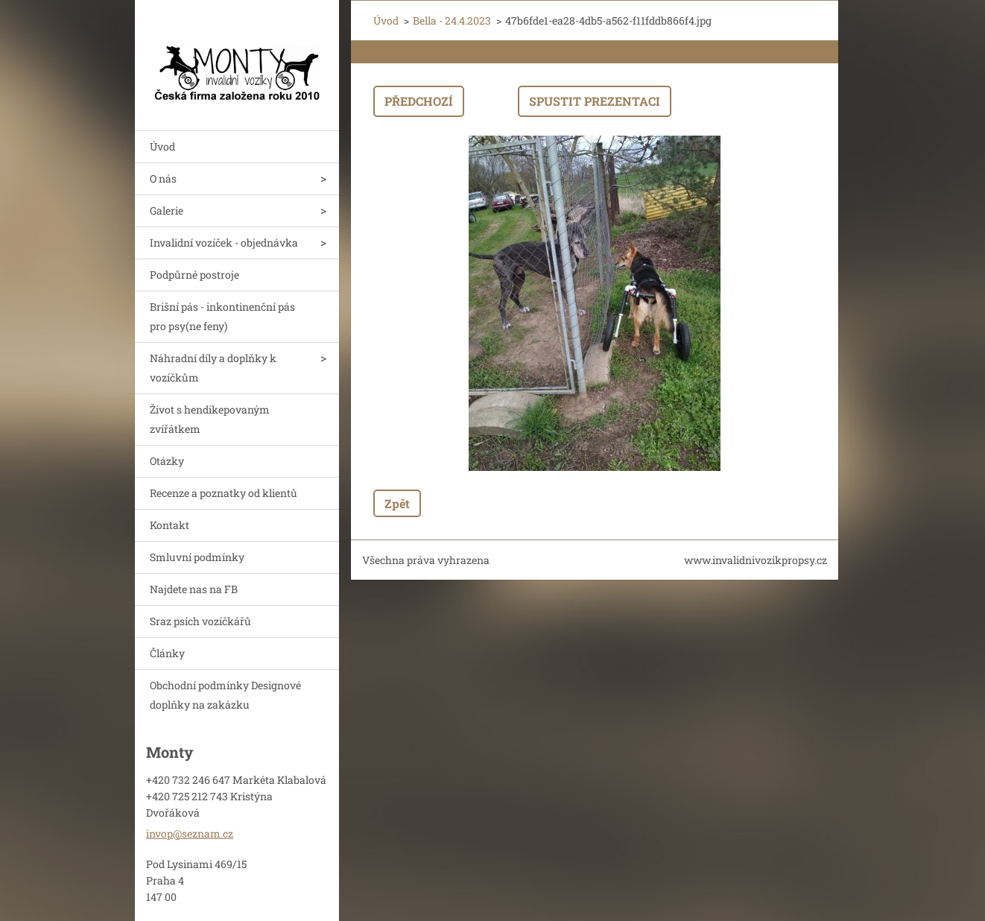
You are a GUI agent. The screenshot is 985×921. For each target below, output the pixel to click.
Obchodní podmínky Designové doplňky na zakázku (225, 695)
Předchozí (418, 101)
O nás (163, 178)
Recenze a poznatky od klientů (223, 493)
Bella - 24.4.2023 (452, 20)
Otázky (167, 461)
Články (167, 653)
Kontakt (169, 525)
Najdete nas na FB (194, 589)
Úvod (162, 146)
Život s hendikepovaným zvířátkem (210, 419)
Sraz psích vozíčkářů (200, 621)
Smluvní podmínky (197, 557)
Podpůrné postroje (194, 275)
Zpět (397, 503)
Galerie (166, 210)
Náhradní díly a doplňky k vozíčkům (213, 367)
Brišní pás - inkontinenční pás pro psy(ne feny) (222, 316)
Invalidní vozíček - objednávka (224, 242)
